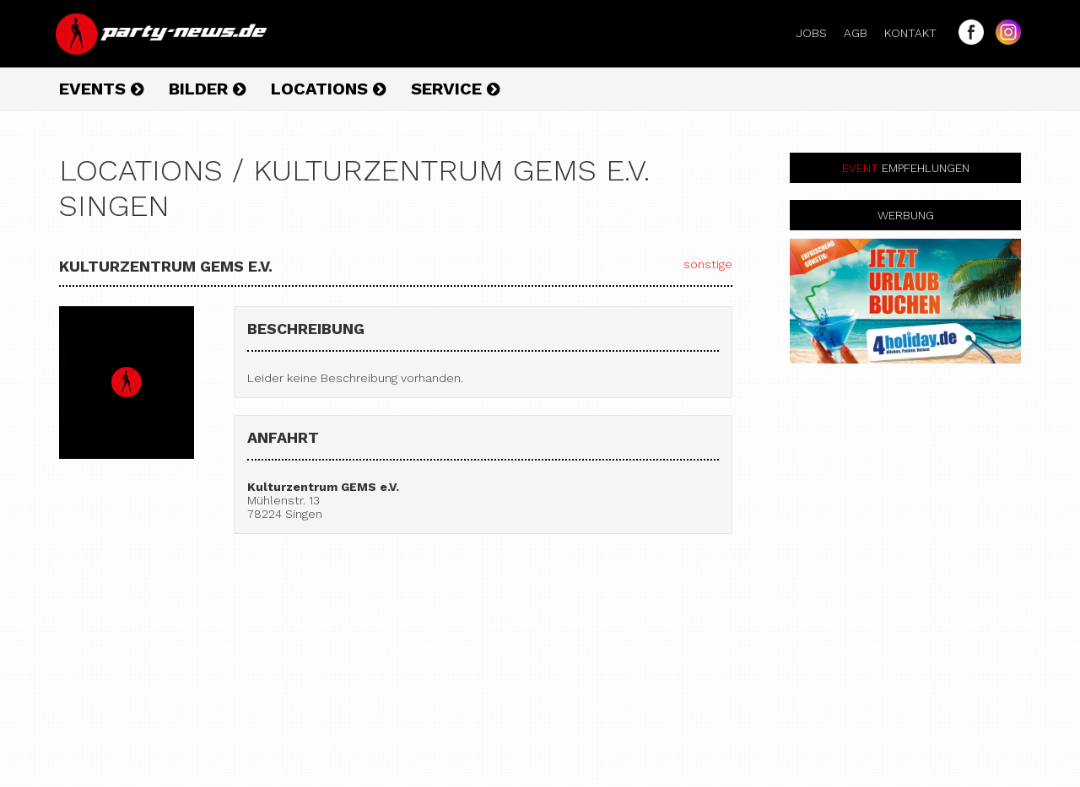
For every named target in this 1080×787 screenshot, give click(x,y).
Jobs (818, 33)
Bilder (207, 88)
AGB (862, 33)
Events (101, 88)
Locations (328, 88)
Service (455, 88)
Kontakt (917, 33)
